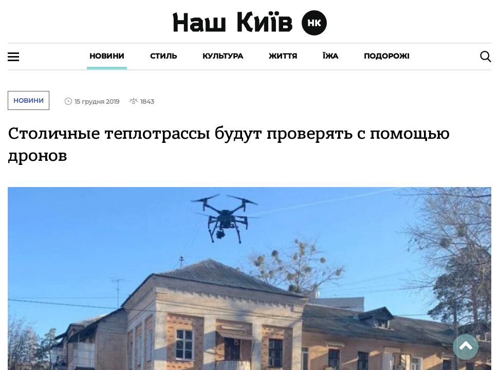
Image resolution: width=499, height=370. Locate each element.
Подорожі (387, 56)
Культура (222, 56)
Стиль (163, 56)
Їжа (330, 56)
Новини (106, 56)
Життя (283, 56)
